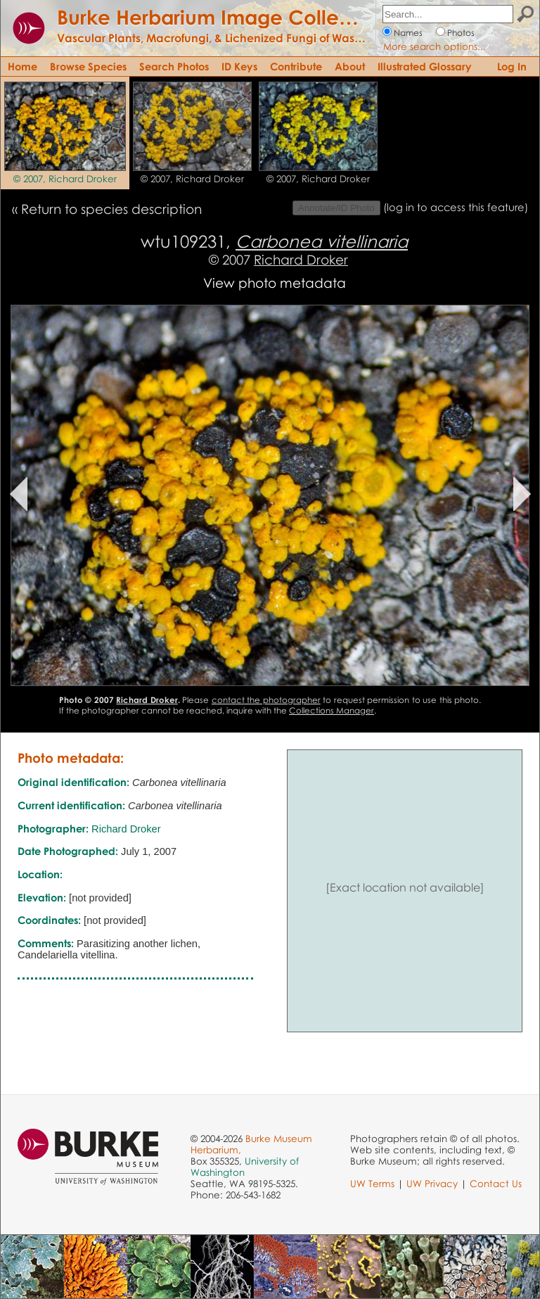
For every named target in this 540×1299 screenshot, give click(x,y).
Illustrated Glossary (425, 66)
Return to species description (111, 209)
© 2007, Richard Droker (65, 178)
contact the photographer (266, 700)
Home (22, 66)
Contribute (296, 66)
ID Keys (239, 66)
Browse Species (88, 66)
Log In (512, 66)
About (350, 66)
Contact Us (496, 1183)
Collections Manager (331, 710)
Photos (461, 32)
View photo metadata (274, 282)
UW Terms (372, 1183)
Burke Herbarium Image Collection (222, 17)
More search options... (434, 46)
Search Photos (174, 66)
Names (408, 32)
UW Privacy (432, 1183)
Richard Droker (301, 259)
